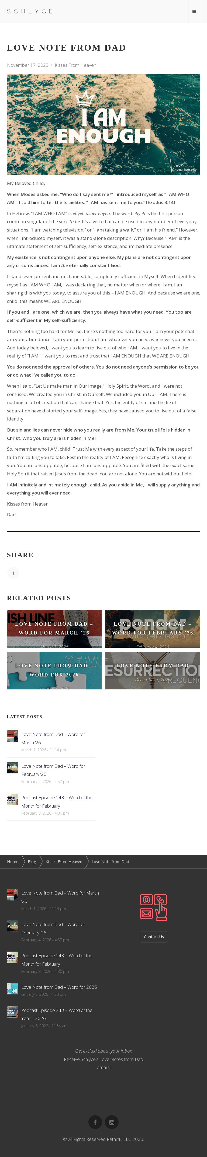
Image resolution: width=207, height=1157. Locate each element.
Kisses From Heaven (75, 65)
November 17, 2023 (28, 65)
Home (12, 861)
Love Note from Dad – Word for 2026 (59, 987)
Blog (32, 861)
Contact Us (154, 936)
